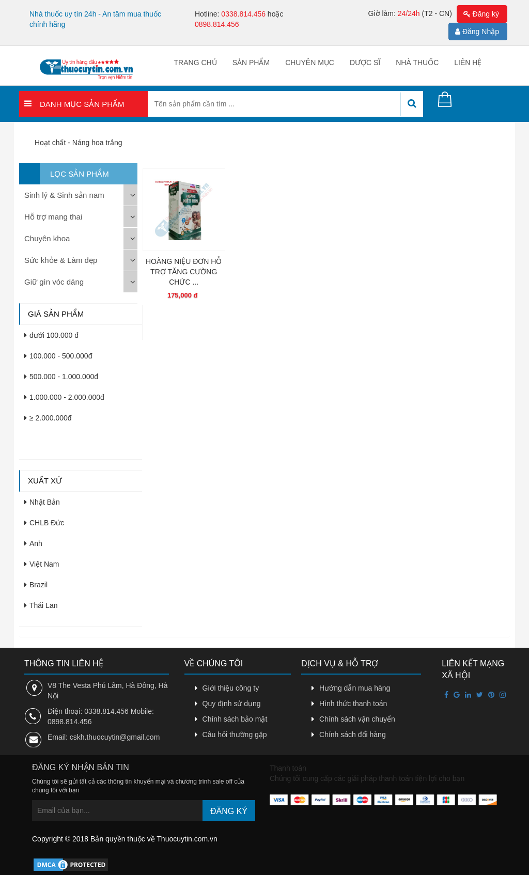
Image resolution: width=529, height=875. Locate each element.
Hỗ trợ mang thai (53, 216)
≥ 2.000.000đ (48, 418)
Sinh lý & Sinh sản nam (64, 195)
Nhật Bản (42, 502)
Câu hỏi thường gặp (235, 734)
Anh (33, 543)
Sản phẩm (251, 62)
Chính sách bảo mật (235, 719)
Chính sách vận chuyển (357, 719)
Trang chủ (195, 62)
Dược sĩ (365, 62)
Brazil (36, 585)
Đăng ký (481, 14)
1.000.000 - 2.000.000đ (64, 397)
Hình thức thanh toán (353, 703)
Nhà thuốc (417, 62)
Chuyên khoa (47, 238)
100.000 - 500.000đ (58, 356)
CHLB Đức (44, 523)
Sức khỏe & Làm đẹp (60, 260)
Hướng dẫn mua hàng (354, 688)
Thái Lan (40, 605)
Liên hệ (467, 62)
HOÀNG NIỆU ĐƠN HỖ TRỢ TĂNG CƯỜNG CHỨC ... (184, 271)
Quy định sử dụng (232, 703)
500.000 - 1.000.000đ (61, 376)
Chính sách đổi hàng (352, 734)
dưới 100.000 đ (51, 335)
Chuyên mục (309, 62)
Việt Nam (41, 564)
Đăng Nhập (477, 31)
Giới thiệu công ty (231, 688)
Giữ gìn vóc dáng (54, 281)
